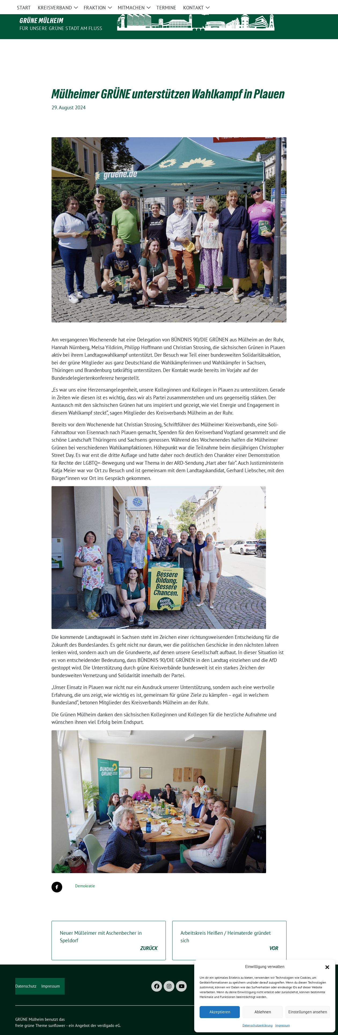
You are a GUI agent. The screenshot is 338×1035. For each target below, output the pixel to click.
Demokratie (85, 874)
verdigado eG (108, 1014)
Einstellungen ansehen (307, 1011)
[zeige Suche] (313, 4)
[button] (327, 966)
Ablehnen (263, 1011)
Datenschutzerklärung (258, 1025)
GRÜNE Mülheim (41, 21)
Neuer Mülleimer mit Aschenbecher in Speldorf (108, 929)
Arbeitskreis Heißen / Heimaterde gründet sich (229, 929)
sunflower (56, 1014)
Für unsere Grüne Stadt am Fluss (61, 28)
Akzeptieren (220, 1011)
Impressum (282, 1025)
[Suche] (305, 4)
